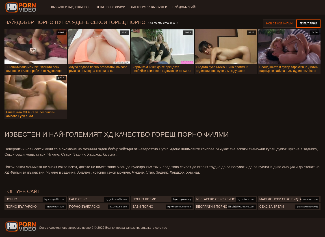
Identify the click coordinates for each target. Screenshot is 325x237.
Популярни (308, 23)
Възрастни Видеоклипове (70, 7)
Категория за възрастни (148, 7)
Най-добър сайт (185, 7)
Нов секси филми (279, 23)
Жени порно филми (110, 7)
